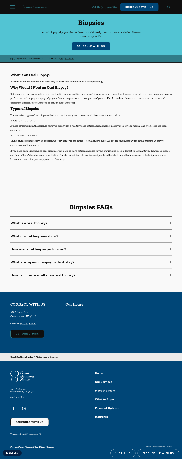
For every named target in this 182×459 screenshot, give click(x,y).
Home (99, 373)
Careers (50, 446)
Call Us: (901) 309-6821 (104, 7)
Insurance (101, 416)
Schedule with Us (139, 7)
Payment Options (107, 408)
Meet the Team (105, 390)
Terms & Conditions (35, 446)
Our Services (103, 381)
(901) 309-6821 (66, 58)
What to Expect (105, 399)
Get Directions (27, 333)
